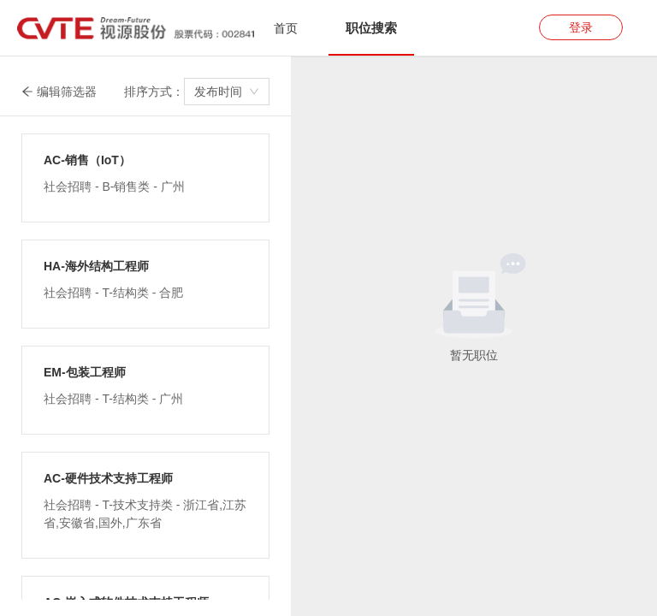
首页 (286, 28)
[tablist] (328, 28)
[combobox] (226, 91)
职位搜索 (371, 28)
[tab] (285, 28)
